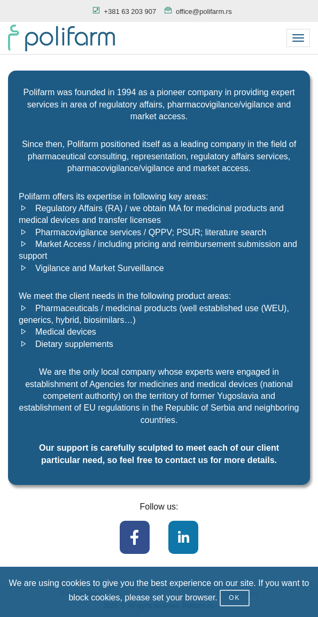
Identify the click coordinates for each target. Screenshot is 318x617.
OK (234, 597)
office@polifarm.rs (204, 11)
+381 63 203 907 (130, 11)
